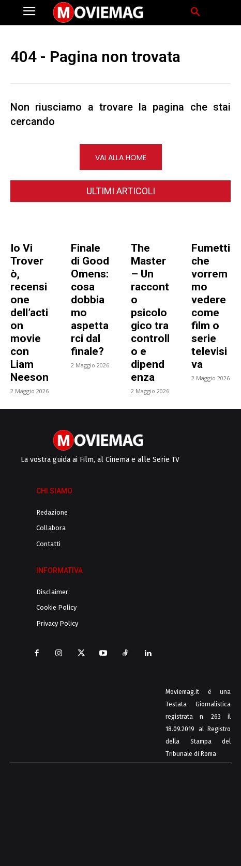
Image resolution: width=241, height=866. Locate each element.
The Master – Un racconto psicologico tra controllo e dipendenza (150, 312)
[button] (195, 12)
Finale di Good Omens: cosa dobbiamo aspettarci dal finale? (90, 300)
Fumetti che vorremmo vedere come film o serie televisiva (210, 306)
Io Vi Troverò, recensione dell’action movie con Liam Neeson (29, 312)
